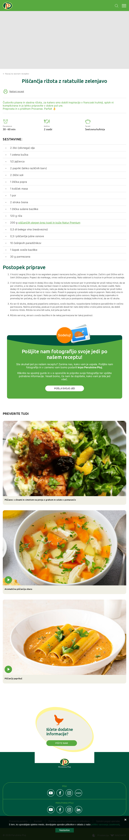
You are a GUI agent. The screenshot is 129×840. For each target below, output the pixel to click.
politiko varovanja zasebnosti (105, 824)
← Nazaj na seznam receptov (16, 74)
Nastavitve (64, 830)
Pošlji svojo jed (64, 388)
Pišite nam (61, 743)
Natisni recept (16, 91)
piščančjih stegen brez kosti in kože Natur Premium (49, 222)
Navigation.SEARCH (116, 6)
